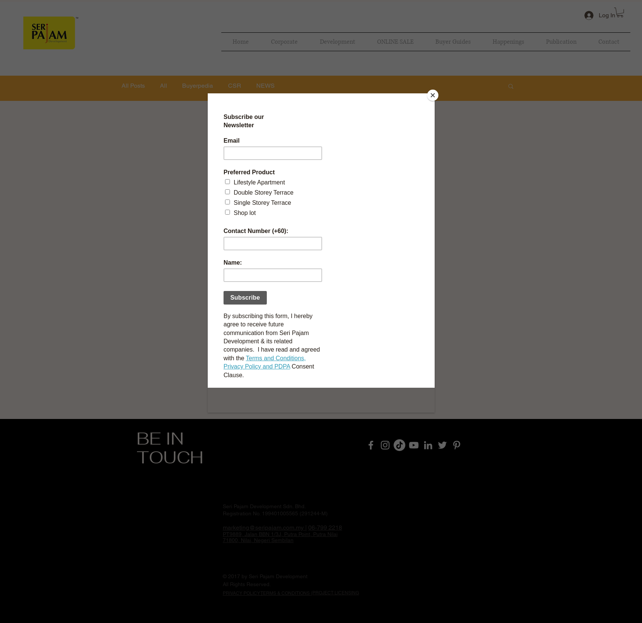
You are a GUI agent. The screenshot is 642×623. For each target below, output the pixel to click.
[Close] (432, 95)
